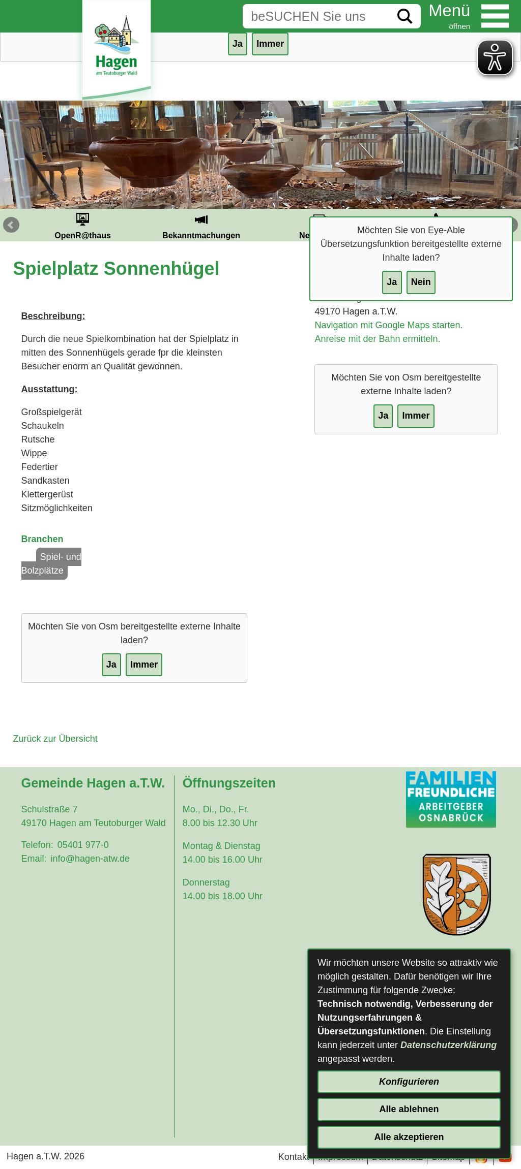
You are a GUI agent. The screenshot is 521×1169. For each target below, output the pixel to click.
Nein (421, 282)
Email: (34, 859)
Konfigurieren (409, 1082)
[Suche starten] (405, 16)
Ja (392, 282)
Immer (270, 44)
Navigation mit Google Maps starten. (388, 325)
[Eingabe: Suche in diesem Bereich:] (316, 16)
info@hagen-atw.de (90, 859)
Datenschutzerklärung (448, 1045)
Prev (11, 225)
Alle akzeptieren (409, 1137)
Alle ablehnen (409, 1109)
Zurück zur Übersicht (55, 739)
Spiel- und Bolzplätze (51, 564)
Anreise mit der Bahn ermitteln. (377, 339)
